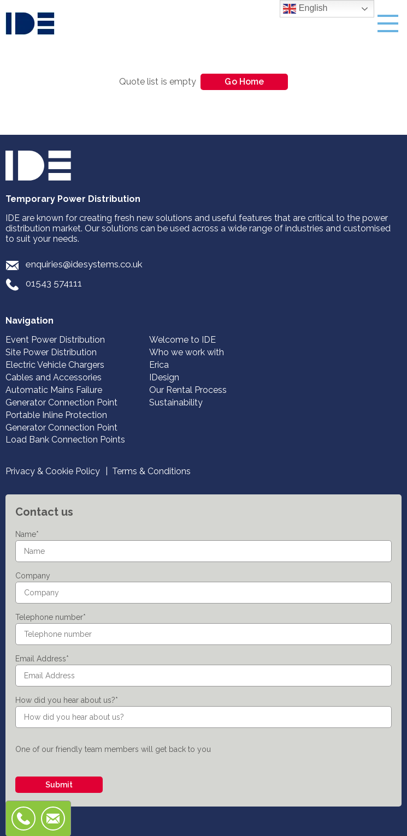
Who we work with (186, 352)
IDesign (164, 377)
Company (32, 575)
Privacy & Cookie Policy (52, 471)
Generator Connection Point (61, 402)
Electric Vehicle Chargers (54, 365)
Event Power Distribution (55, 340)
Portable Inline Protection (56, 415)
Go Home (244, 81)
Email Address (42, 658)
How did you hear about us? (66, 700)
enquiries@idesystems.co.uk (84, 264)
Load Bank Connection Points (65, 439)
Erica (159, 365)
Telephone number (50, 617)
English (305, 8)
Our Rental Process (188, 390)
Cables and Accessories (53, 377)
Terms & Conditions (151, 471)
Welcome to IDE (182, 340)
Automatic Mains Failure (53, 390)
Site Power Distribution (51, 352)
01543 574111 (54, 283)
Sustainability (176, 402)
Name (27, 534)
